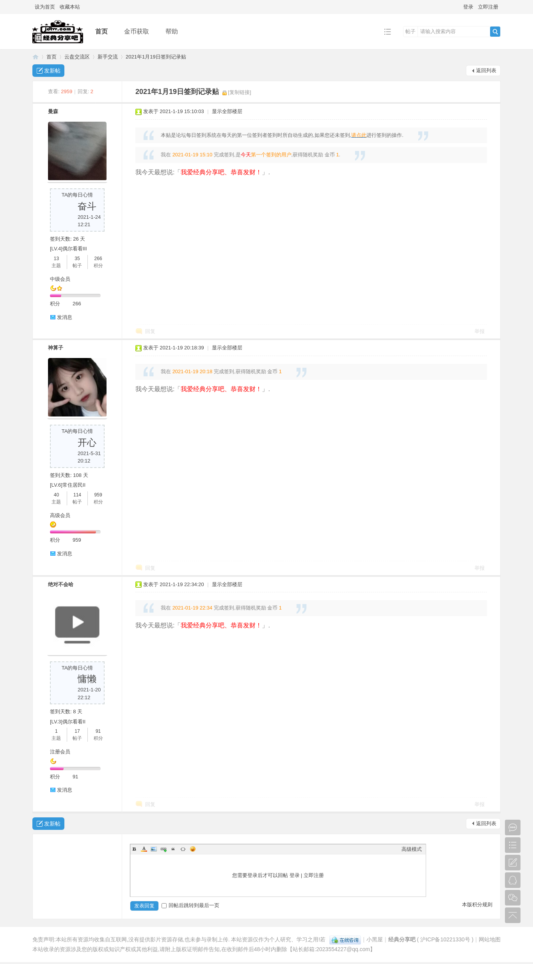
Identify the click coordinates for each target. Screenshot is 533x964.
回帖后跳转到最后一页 (190, 905)
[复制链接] (239, 92)
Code (183, 849)
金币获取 (136, 31)
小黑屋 (374, 939)
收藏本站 (70, 7)
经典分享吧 (35, 56)
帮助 (171, 31)
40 (56, 495)
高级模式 (412, 849)
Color (144, 849)
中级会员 (60, 279)
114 (77, 495)
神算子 (55, 348)
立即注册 (488, 7)
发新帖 (52, 70)
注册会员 (60, 752)
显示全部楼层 (227, 111)
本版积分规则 (477, 904)
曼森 (53, 111)
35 (77, 258)
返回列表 (486, 70)
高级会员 (60, 515)
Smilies (193, 849)
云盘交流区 (77, 57)
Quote (173, 849)
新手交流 (108, 57)
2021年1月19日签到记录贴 (156, 57)
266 (98, 258)
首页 (101, 31)
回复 (150, 331)
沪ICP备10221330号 (445, 939)
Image (154, 849)
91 (98, 731)
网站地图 (490, 939)
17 (77, 731)
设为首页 (45, 7)
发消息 (64, 317)
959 (98, 495)
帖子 (410, 31)
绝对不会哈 (60, 584)
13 (56, 258)
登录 (468, 7)
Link (163, 849)
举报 (479, 331)
